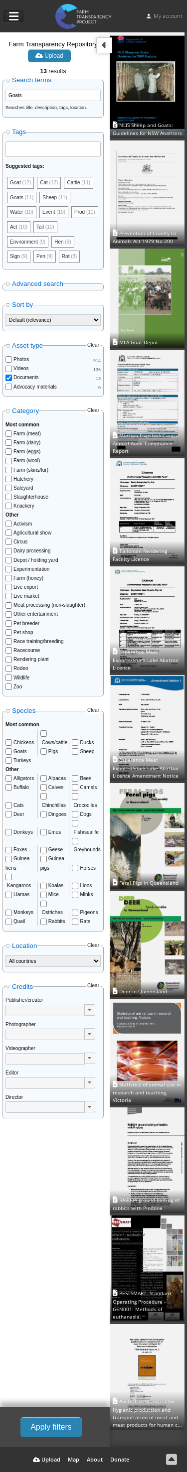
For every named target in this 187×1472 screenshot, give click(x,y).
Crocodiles (85, 805)
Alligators (23, 778)
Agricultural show (32, 532)
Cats (18, 805)
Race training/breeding (38, 641)
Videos (20, 368)
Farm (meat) (27, 433)
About (95, 1459)
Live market (26, 596)
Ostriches (52, 912)
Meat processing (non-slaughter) (49, 605)
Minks (86, 894)
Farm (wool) (26, 460)
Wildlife (21, 677)
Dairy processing (31, 550)
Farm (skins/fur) (30, 470)
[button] (89, 1010)
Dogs (85, 814)
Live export (25, 587)
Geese (55, 849)
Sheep (87, 751)
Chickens (23, 742)
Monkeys (23, 912)
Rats (85, 921)
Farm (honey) (28, 578)
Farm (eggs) (26, 451)
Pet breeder (26, 623)
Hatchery (23, 479)
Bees (85, 778)
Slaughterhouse (30, 497)
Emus (54, 832)
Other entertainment (35, 614)
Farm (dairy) (26, 442)
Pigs (53, 751)
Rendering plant (31, 659)
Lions (86, 885)
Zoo (17, 686)
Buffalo (21, 787)
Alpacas (57, 778)
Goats (20, 751)
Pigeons (89, 912)
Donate (119, 1459)
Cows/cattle (55, 742)
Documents (26, 377)
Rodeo (20, 668)
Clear (93, 345)
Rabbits (56, 921)
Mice (53, 894)
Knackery (23, 506)
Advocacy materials (35, 387)
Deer (18, 814)
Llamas (21, 894)
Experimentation (31, 569)
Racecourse (26, 650)
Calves (56, 787)
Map (73, 1459)
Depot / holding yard (35, 560)
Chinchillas (54, 805)
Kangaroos (19, 885)
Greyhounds (86, 849)
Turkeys (22, 760)
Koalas (56, 885)
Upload (49, 55)
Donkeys (23, 832)
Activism (22, 524)
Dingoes (57, 814)
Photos (21, 359)
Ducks (87, 742)
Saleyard (23, 488)
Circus (20, 541)
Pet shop (23, 632)
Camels (88, 787)
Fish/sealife (86, 832)
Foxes (20, 849)
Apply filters (51, 1427)
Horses (88, 868)
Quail (19, 921)
